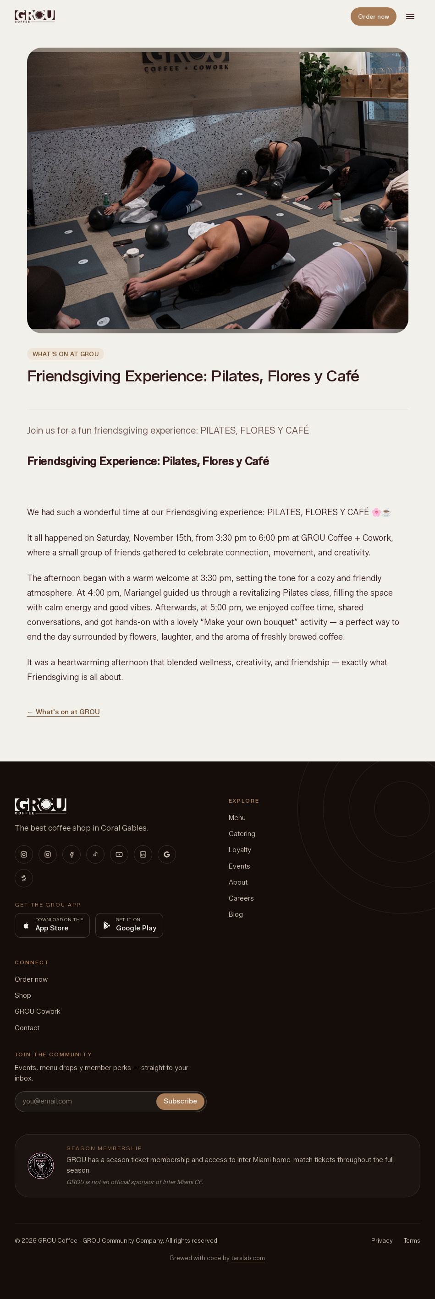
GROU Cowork (38, 1011)
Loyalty (240, 850)
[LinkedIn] (143, 854)
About (238, 882)
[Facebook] (71, 854)
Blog (236, 914)
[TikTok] (95, 854)
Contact (27, 1028)
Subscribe (180, 1101)
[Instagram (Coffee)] (24, 854)
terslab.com (248, 1257)
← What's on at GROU (63, 712)
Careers (241, 898)
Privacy (382, 1240)
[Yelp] (24, 878)
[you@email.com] (84, 1101)
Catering (242, 834)
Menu (237, 818)
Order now (373, 16)
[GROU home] (35, 16)
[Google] (167, 854)
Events (239, 866)
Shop (23, 995)
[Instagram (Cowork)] (48, 854)
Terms (412, 1240)
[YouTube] (119, 854)
